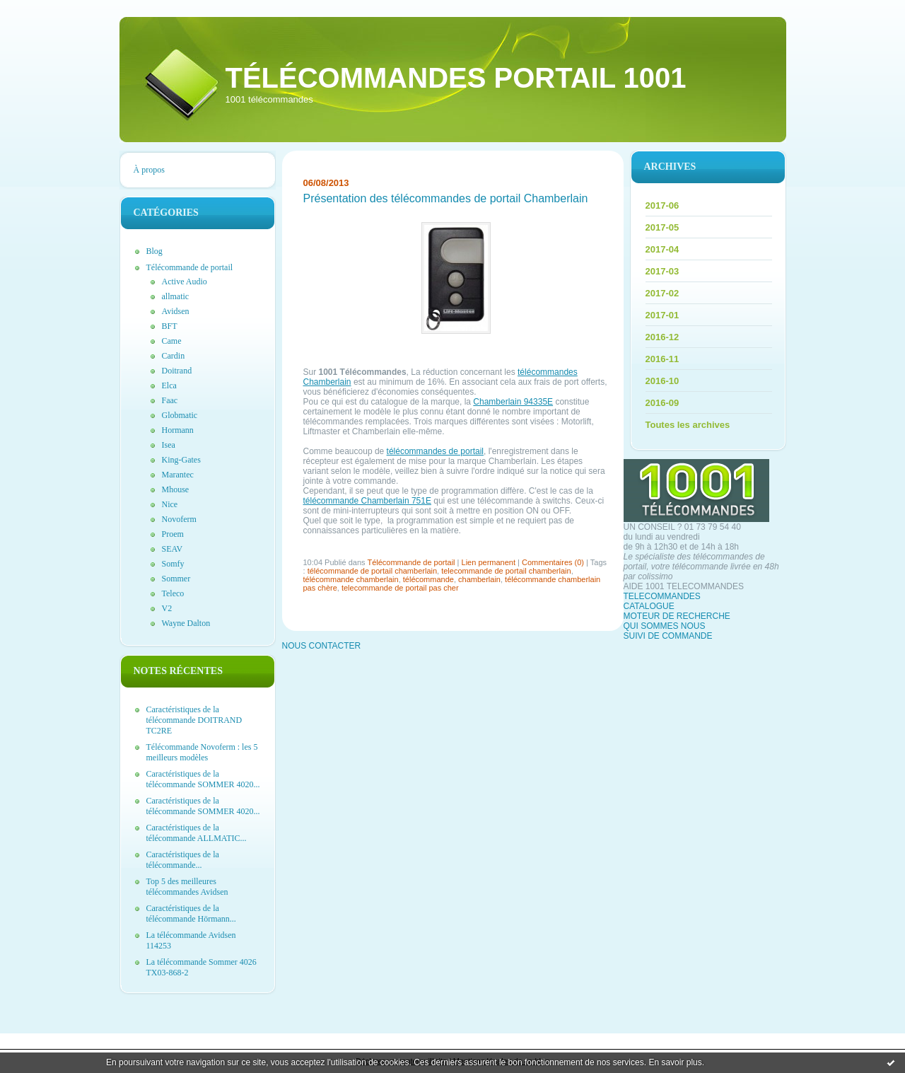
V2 (167, 608)
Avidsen (175, 311)
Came (172, 341)
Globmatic (180, 415)
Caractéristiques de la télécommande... (182, 859)
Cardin (173, 356)
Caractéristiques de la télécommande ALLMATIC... (196, 833)
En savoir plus (674, 1062)
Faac (170, 400)
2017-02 (662, 293)
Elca (169, 385)
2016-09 (662, 403)
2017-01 (662, 315)
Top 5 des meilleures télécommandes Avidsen (187, 886)
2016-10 (662, 381)
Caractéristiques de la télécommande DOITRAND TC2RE (194, 720)
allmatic (175, 296)
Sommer (176, 579)
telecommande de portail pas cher (400, 588)
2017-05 (662, 227)
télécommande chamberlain (351, 579)
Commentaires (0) (553, 562)
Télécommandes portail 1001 (456, 77)
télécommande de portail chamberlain (372, 571)
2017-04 (662, 249)
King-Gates (181, 460)
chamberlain (479, 579)
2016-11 (662, 359)
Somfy (173, 564)
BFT (169, 326)
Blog (154, 251)
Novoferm (179, 519)
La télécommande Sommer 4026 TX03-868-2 (201, 967)
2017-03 (662, 271)
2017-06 (662, 205)
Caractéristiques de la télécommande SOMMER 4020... (203, 779)
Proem (173, 534)
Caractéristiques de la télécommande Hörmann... (191, 913)
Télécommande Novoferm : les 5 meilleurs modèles (202, 752)
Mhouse (175, 489)
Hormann (178, 430)
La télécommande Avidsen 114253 (191, 940)
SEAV (172, 549)
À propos (149, 170)
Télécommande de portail (189, 267)
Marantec (178, 475)
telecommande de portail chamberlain (506, 571)
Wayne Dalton (186, 623)
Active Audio (184, 281)
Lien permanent (488, 562)
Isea (168, 445)
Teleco (173, 593)
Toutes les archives (688, 424)
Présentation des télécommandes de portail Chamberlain (445, 198)
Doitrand (177, 371)
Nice (170, 504)
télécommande (428, 579)
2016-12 (662, 337)
